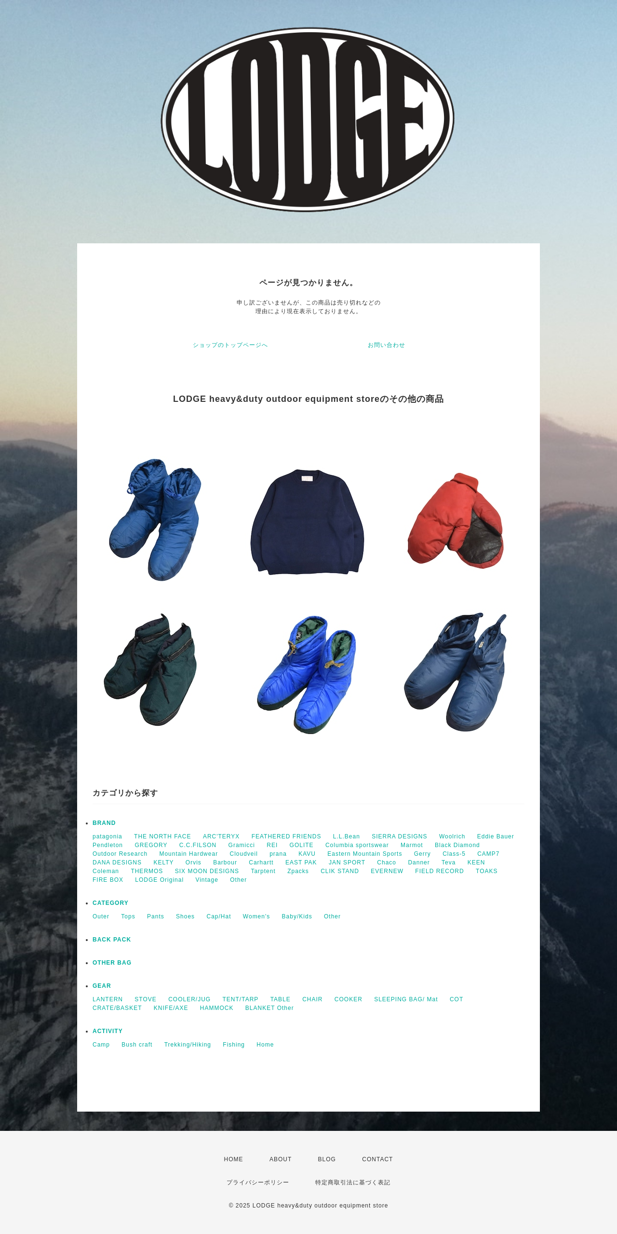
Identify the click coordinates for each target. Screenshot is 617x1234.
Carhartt (261, 862)
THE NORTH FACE (162, 836)
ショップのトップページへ (230, 345)
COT (456, 999)
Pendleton (108, 845)
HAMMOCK (217, 1008)
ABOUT (280, 1159)
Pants (155, 916)
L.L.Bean (346, 836)
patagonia (107, 836)
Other (238, 879)
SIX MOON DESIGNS (207, 871)
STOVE (145, 999)
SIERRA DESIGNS (399, 836)
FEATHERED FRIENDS (287, 836)
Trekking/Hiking (187, 1044)
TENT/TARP (241, 999)
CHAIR (312, 999)
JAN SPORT (347, 862)
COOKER (348, 999)
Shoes (185, 916)
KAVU (307, 853)
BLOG (327, 1159)
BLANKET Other (269, 1008)
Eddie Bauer (495, 836)
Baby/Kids (297, 916)
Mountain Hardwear (188, 853)
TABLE (280, 999)
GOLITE (302, 845)
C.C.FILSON (197, 845)
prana (278, 853)
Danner (418, 862)
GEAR (102, 985)
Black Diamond (457, 845)
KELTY (163, 862)
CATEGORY (111, 903)
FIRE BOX (108, 879)
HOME (233, 1159)
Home (265, 1044)
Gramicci (241, 845)
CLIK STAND (340, 871)
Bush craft (136, 1044)
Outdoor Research (120, 853)
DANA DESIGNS (117, 862)
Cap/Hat (218, 916)
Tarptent (263, 871)
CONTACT (377, 1159)
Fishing (234, 1044)
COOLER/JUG (189, 999)
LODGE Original (159, 879)
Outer (101, 916)
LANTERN (108, 999)
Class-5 (454, 853)
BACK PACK (112, 939)
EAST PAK (301, 862)
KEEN (476, 862)
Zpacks (298, 871)
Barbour (225, 862)
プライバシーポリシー (258, 1182)
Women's (256, 916)
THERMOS (147, 871)
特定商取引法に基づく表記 (352, 1182)
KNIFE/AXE (171, 1008)
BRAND (104, 823)
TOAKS (486, 871)
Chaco (386, 862)
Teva (449, 862)
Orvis (193, 862)
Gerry (422, 853)
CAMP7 (488, 853)
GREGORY (150, 845)
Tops (128, 916)
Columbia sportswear (357, 845)
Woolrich (452, 836)
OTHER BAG (112, 962)
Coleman (106, 871)
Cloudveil (243, 853)
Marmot (412, 845)
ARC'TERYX (221, 836)
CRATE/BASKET (117, 1008)
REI (272, 845)
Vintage (206, 879)
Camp (101, 1044)
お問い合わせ (386, 345)
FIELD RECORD (439, 871)
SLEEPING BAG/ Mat (406, 999)
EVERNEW (387, 871)
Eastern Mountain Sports (364, 853)
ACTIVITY (108, 1031)
